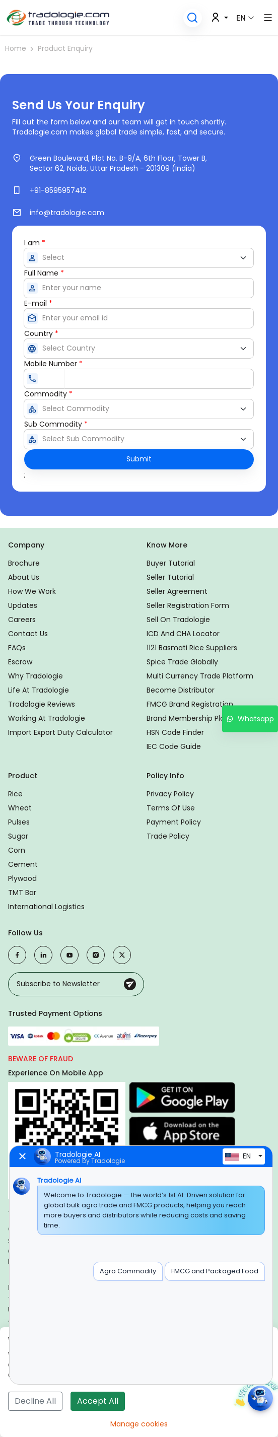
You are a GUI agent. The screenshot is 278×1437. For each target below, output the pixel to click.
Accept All (97, 1401)
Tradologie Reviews (41, 704)
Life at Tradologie (38, 690)
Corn (16, 850)
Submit (139, 459)
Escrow (20, 662)
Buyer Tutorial (171, 563)
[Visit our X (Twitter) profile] (122, 955)
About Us (23, 577)
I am (34, 243)
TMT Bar (22, 892)
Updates (22, 605)
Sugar (18, 836)
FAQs (17, 648)
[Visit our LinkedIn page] (43, 955)
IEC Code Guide (174, 746)
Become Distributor (181, 690)
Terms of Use (171, 808)
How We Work (32, 591)
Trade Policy (168, 836)
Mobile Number (53, 364)
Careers (22, 619)
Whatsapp (250, 718)
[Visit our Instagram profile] (96, 955)
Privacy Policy (170, 794)
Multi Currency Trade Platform (200, 676)
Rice (15, 794)
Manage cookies (139, 1424)
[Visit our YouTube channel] (69, 955)
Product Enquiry (65, 48)
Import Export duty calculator (60, 732)
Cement (23, 864)
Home (15, 48)
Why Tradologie (35, 676)
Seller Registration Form (188, 605)
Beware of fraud (40, 1059)
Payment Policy (174, 822)
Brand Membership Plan (188, 718)
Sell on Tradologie (178, 619)
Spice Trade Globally (182, 662)
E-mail (38, 303)
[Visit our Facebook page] (17, 955)
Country (41, 333)
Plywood (22, 878)
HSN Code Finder (175, 732)
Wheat (20, 808)
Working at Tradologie (46, 718)
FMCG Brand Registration (190, 704)
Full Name (44, 273)
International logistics (46, 907)
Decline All (35, 1401)
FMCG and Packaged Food (214, 1271)
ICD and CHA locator (183, 634)
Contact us (28, 634)
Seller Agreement (177, 591)
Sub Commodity (56, 424)
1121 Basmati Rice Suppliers (192, 648)
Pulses (19, 822)
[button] (192, 18)
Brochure (24, 563)
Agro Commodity (128, 1271)
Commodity (48, 394)
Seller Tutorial (170, 577)
